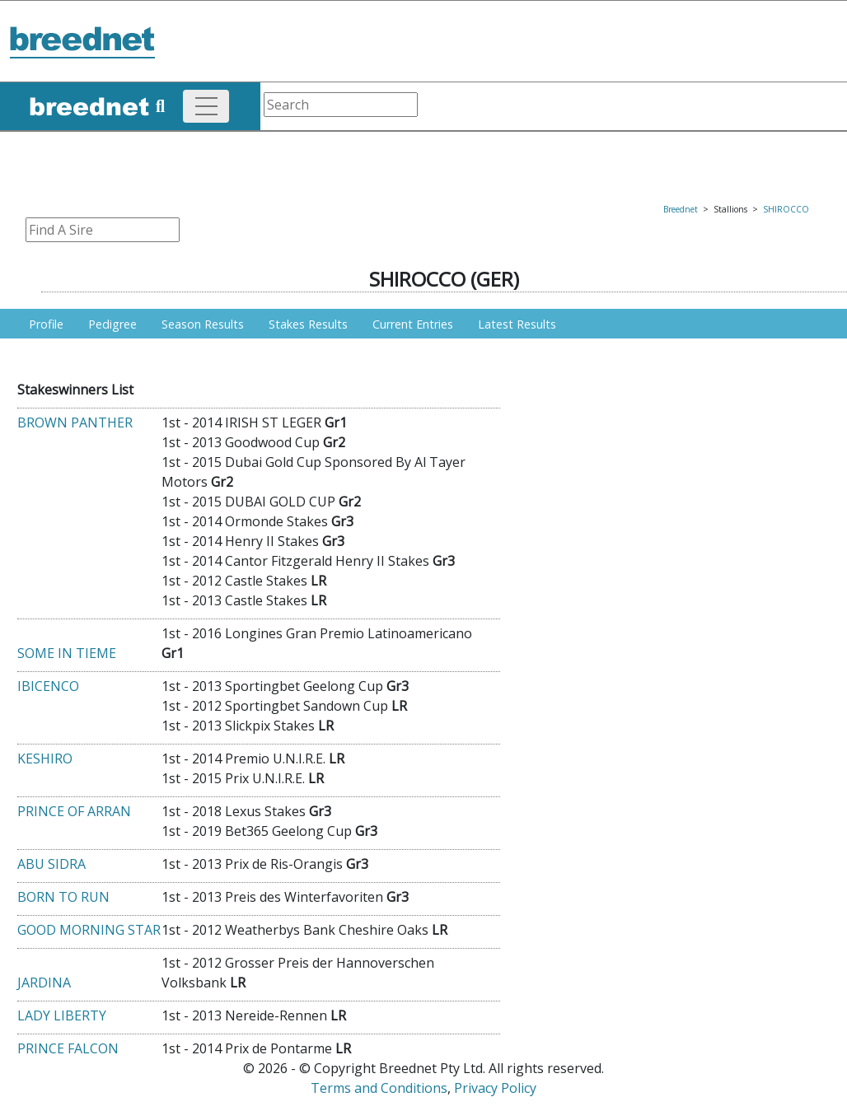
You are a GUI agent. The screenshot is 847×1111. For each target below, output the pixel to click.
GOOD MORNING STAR (89, 930)
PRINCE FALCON (68, 1048)
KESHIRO (45, 758)
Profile (46, 324)
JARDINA (44, 982)
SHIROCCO (786, 209)
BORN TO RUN (63, 897)
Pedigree (112, 324)
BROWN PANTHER (75, 422)
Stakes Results (308, 324)
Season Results (202, 324)
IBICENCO (48, 686)
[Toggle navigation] (206, 106)
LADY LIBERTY (61, 1015)
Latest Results (517, 324)
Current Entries (412, 324)
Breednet (680, 209)
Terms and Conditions (379, 1088)
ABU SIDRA (51, 864)
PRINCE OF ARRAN (74, 811)
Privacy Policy (495, 1088)
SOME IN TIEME (66, 653)
